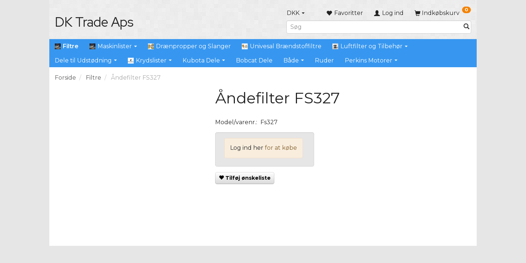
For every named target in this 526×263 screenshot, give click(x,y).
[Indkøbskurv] (442, 13)
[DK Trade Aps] (94, 22)
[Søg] (466, 27)
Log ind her (246, 147)
